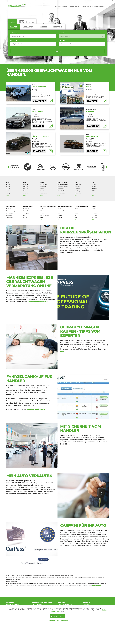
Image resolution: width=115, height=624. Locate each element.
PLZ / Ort (13, 40)
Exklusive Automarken (65, 206)
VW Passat (94, 188)
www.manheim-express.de (38, 301)
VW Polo (94, 186)
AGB (58, 620)
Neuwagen (9, 215)
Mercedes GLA (61, 193)
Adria (76, 215)
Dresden (94, 211)
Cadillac (60, 215)
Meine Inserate (37, 605)
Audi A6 (8, 191)
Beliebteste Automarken (48, 206)
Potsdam (94, 217)
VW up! (94, 193)
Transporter (26, 213)
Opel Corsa (77, 188)
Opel (76, 182)
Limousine (26, 211)
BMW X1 (25, 193)
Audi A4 (8, 188)
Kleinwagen (26, 208)
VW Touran (94, 191)
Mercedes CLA (61, 188)
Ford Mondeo (44, 193)
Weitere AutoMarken (81, 206)
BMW (24, 182)
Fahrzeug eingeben (13, 605)
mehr (62, 351)
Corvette (60, 217)
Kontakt (86, 605)
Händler (94, 206)
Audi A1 (8, 184)
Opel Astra (77, 186)
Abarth (76, 208)
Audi (7, 182)
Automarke (14, 33)
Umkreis (62, 40)
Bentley (60, 213)
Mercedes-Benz (62, 182)
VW (93, 182)
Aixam (76, 217)
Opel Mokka (78, 193)
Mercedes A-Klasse (62, 184)
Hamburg (94, 213)
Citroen (42, 213)
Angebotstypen (11, 206)
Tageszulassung (10, 211)
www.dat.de (96, 586)
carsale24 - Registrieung (36, 409)
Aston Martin (61, 211)
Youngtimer (9, 217)
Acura (76, 213)
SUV (24, 215)
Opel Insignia (78, 191)
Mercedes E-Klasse (62, 191)
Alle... (7, 195)
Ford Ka (42, 191)
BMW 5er (25, 191)
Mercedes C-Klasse (62, 186)
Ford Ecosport (44, 184)
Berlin (93, 208)
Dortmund (94, 215)
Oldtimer (8, 208)
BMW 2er (25, 186)
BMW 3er (25, 188)
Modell (61, 33)
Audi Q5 (8, 193)
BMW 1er (25, 184)
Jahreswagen (9, 213)
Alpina (59, 208)
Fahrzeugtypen (28, 206)
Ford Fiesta (43, 186)
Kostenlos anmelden (65, 605)
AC (75, 211)
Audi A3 (8, 186)
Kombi (25, 217)
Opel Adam (78, 184)
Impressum (52, 620)
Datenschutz (64, 620)
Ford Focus (43, 188)
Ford (42, 182)
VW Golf (94, 184)
